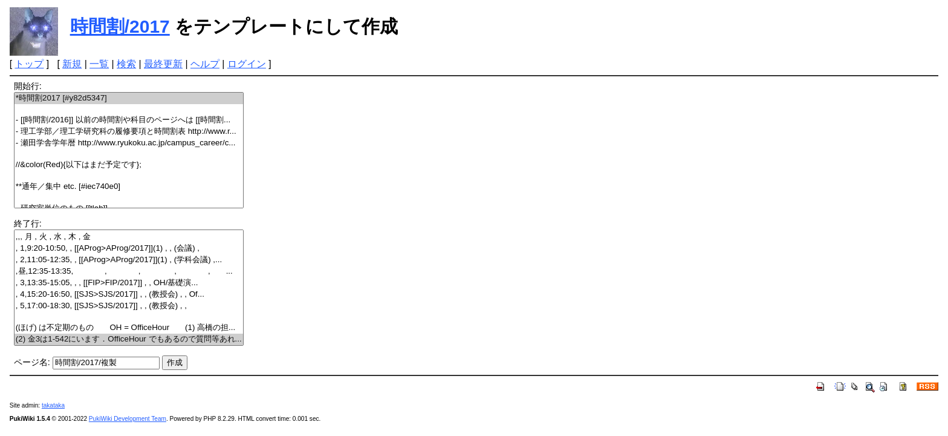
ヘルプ (204, 64)
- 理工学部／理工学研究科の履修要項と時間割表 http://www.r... (129, 131)
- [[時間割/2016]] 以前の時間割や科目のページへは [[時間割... (129, 120)
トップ (29, 64)
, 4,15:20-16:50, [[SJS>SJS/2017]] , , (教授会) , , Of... (129, 294)
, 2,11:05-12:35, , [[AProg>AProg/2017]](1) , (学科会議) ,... (129, 260)
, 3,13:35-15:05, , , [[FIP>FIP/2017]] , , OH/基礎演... (129, 283)
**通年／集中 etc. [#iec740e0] (129, 187)
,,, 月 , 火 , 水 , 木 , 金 (129, 237)
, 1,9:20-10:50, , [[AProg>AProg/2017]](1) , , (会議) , (129, 248)
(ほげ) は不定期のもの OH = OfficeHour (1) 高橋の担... (129, 328)
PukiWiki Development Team (127, 418)
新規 (72, 64)
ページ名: (32, 362)
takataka (53, 405)
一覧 (99, 64)
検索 (126, 64)
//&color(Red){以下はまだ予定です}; (129, 165)
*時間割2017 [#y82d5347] (129, 98)
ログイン (246, 64)
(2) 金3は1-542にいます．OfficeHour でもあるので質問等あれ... (129, 339)
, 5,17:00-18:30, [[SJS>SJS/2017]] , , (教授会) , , (129, 306)
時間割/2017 (120, 26)
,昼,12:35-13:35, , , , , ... (129, 271)
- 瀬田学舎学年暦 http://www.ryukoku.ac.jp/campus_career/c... (129, 143)
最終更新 (163, 64)
